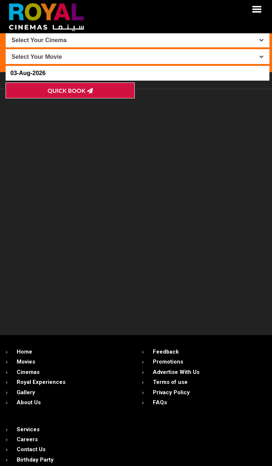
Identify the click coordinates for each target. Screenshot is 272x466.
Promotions (168, 361)
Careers (27, 439)
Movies (26, 361)
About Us (29, 402)
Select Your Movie (36, 57)
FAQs (160, 402)
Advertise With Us (176, 372)
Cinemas (28, 372)
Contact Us (31, 449)
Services (28, 429)
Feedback (166, 351)
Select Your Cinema (39, 40)
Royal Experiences (41, 382)
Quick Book (70, 90)
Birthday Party (35, 459)
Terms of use (170, 382)
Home (24, 351)
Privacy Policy (171, 392)
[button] (256, 8)
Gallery (26, 392)
